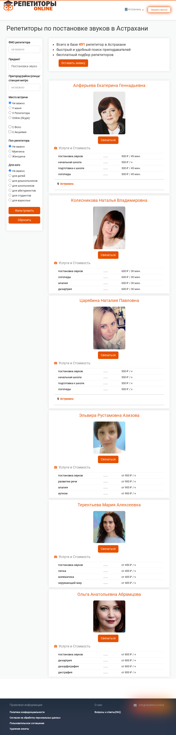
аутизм (63, 493)
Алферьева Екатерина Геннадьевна (109, 85)
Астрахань (67, 183)
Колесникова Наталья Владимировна (109, 200)
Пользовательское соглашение (27, 723)
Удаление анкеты (19, 729)
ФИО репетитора (19, 42)
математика (66, 576)
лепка (62, 570)
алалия (63, 283)
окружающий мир (70, 582)
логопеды (64, 174)
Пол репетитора (19, 140)
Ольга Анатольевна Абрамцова (109, 594)
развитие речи (67, 481)
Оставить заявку (73, 63)
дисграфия (65, 672)
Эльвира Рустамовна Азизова (109, 415)
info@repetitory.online (151, 705)
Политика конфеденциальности (27, 712)
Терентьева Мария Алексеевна (109, 504)
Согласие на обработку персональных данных (35, 717)
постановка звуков (70, 156)
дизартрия (65, 289)
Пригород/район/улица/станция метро (24, 78)
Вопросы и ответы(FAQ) (108, 712)
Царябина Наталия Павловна (109, 300)
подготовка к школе (71, 168)
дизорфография (68, 666)
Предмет (14, 59)
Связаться (108, 140)
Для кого (14, 165)
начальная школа (69, 162)
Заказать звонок (159, 10)
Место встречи (18, 97)
